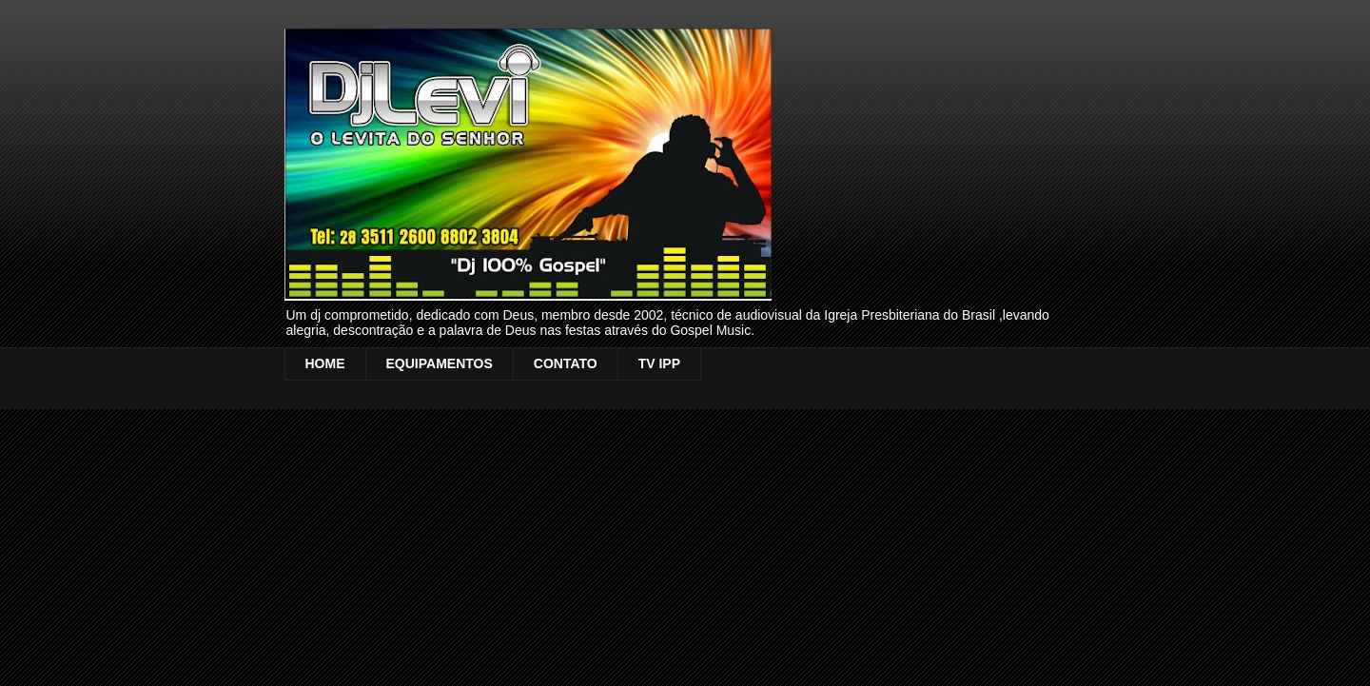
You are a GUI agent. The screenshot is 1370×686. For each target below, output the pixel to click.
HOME (325, 363)
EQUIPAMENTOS (439, 363)
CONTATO (565, 363)
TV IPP (659, 363)
